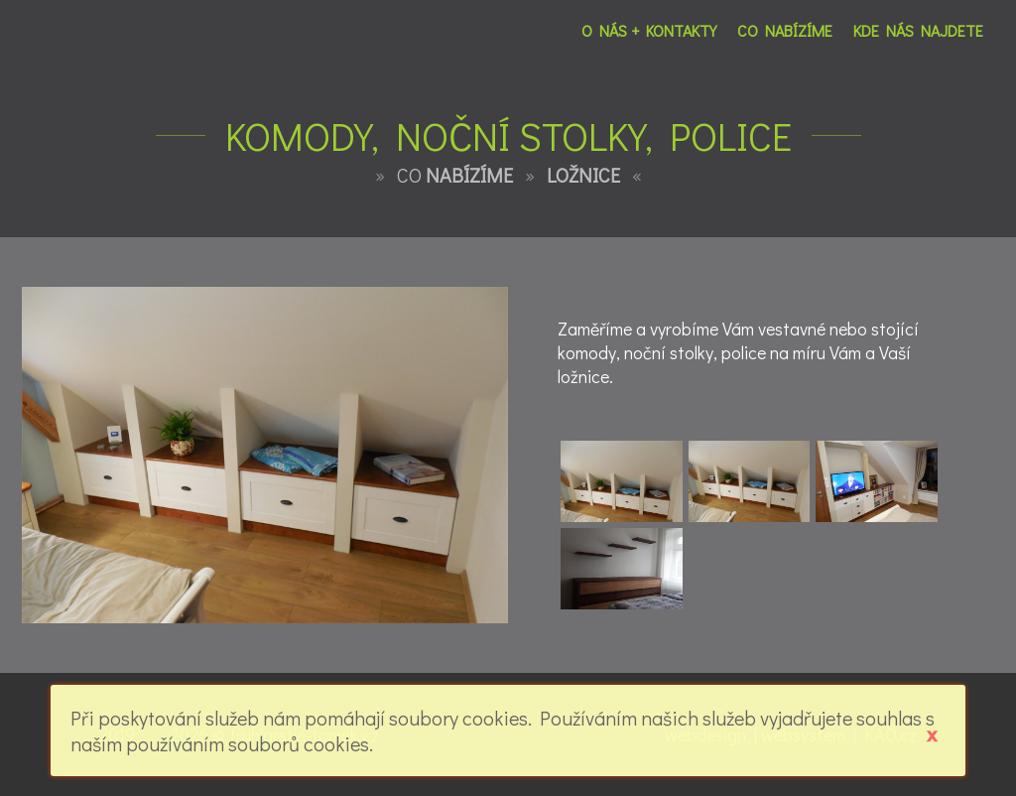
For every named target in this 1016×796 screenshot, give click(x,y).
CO (455, 175)
